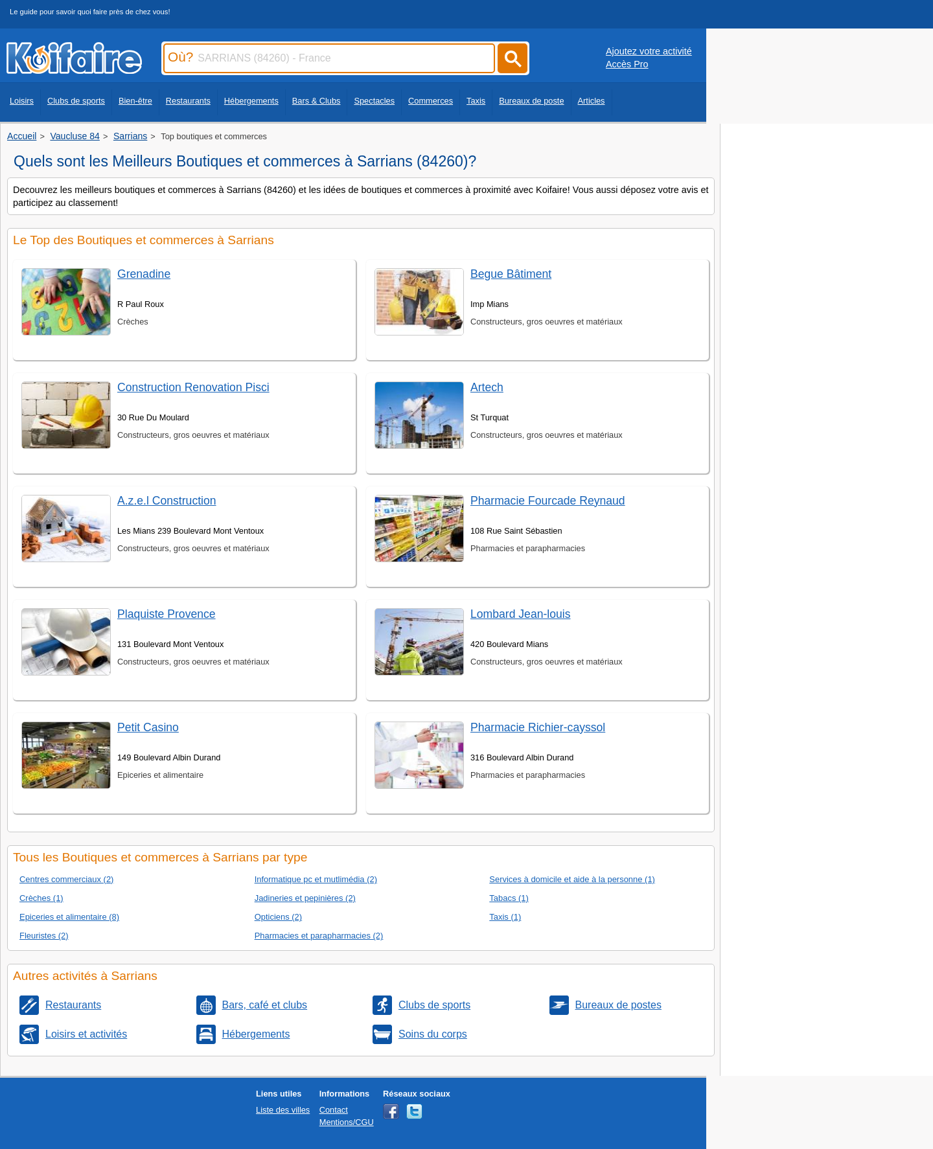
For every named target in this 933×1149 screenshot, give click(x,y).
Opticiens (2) (278, 917)
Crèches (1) (41, 898)
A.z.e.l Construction (166, 500)
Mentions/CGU (346, 1122)
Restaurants (188, 101)
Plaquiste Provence (166, 614)
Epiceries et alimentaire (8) (69, 917)
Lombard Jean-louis (520, 614)
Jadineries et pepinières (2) (305, 898)
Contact (333, 1110)
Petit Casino (148, 727)
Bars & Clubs (316, 101)
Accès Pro (627, 64)
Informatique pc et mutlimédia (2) (316, 879)
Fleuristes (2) (44, 935)
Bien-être (135, 101)
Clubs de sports (76, 101)
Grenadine (143, 273)
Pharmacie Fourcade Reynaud (547, 500)
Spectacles (374, 101)
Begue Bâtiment (510, 273)
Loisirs (22, 101)
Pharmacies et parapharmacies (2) (319, 935)
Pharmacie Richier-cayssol (537, 727)
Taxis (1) (505, 917)
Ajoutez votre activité (649, 51)
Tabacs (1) (508, 898)
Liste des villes (283, 1110)
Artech (486, 387)
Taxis (475, 101)
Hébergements (251, 101)
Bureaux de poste (531, 101)
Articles (591, 101)
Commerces (430, 101)
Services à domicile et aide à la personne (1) (572, 879)
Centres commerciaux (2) (66, 879)
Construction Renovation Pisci (193, 387)
